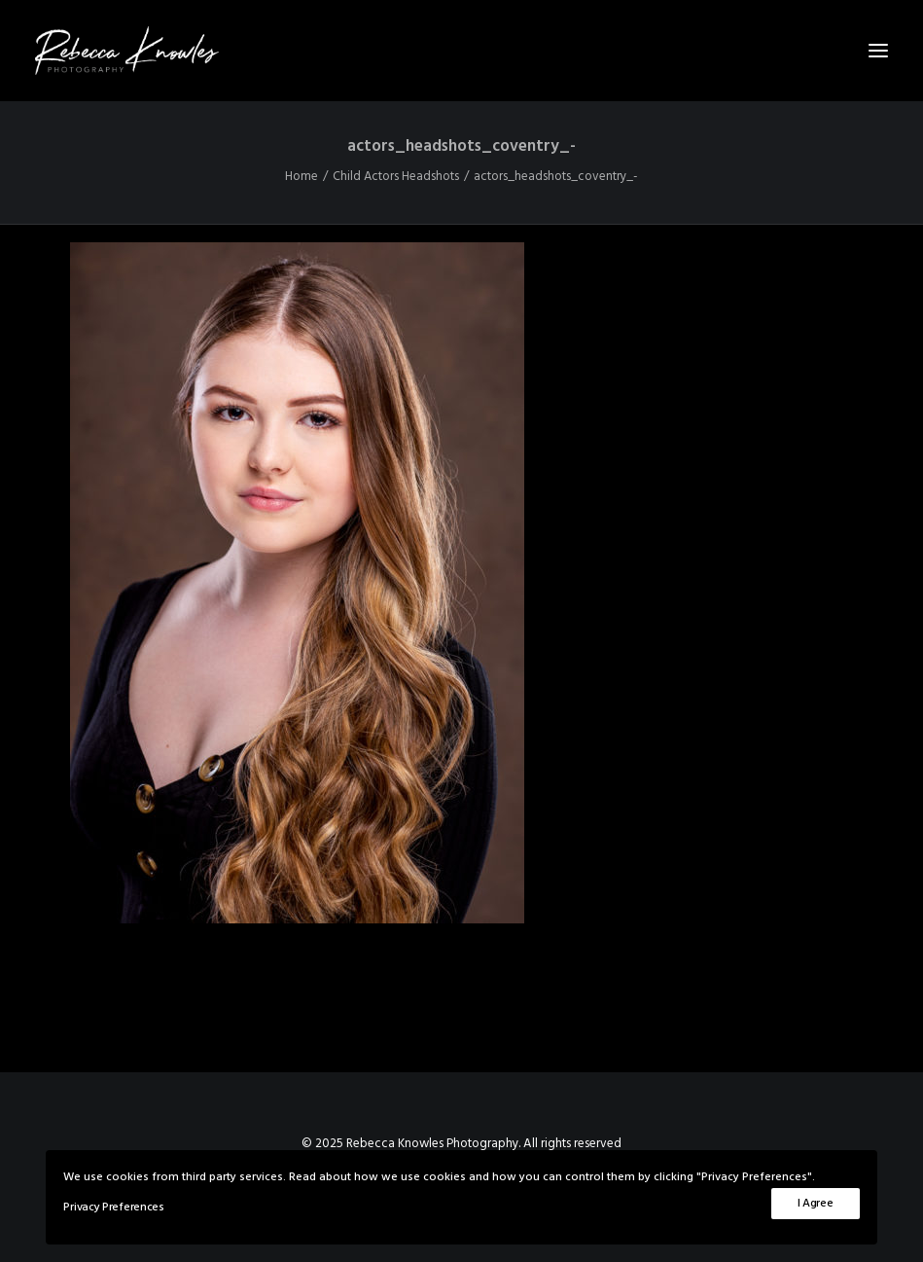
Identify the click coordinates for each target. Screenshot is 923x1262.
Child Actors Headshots (396, 176)
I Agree (816, 1203)
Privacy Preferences (113, 1207)
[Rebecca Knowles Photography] (461, 50)
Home (301, 176)
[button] (878, 50)
